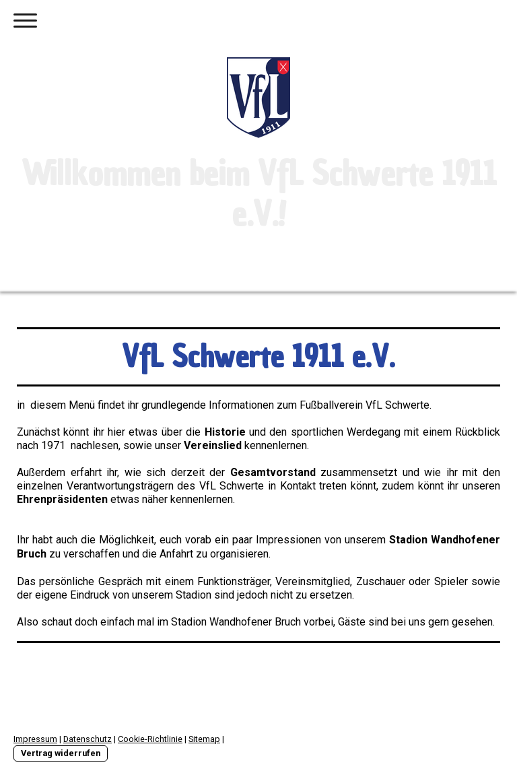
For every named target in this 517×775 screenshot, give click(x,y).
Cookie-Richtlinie (150, 739)
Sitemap (204, 739)
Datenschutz (87, 739)
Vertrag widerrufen (60, 753)
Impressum (35, 739)
